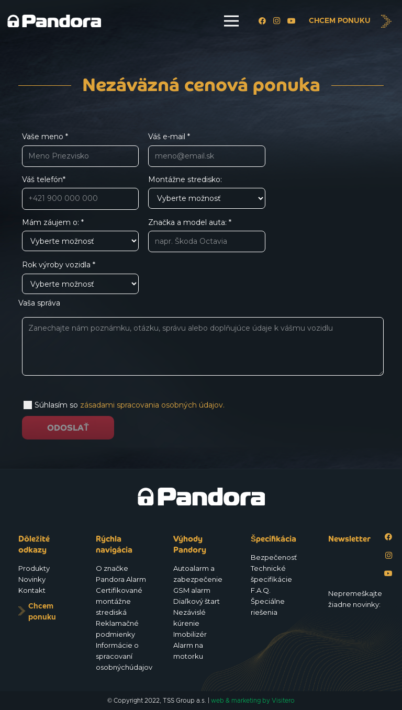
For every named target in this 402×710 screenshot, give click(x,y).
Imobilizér (190, 634)
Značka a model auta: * (206, 235)
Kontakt (32, 590)
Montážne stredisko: (206, 192)
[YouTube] (291, 21)
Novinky (32, 579)
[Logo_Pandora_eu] (54, 21)
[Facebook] (262, 21)
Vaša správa (201, 339)
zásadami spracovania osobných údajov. (152, 405)
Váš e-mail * (206, 149)
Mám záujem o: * (80, 235)
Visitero (283, 700)
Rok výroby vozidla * (80, 277)
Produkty (34, 568)
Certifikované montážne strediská (119, 601)
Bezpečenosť (274, 557)
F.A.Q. (261, 590)
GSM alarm (191, 590)
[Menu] (231, 21)
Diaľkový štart (196, 601)
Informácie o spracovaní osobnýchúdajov (124, 656)
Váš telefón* (80, 192)
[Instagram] (277, 21)
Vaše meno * (80, 149)
